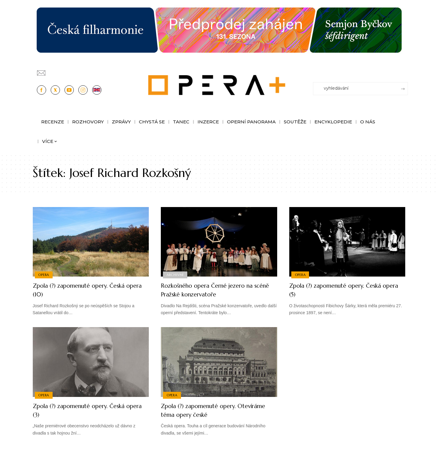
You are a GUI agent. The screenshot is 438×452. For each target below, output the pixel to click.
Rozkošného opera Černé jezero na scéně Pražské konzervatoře (215, 289)
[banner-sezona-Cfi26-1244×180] (219, 29)
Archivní (175, 274)
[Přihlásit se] (404, 70)
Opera (44, 274)
